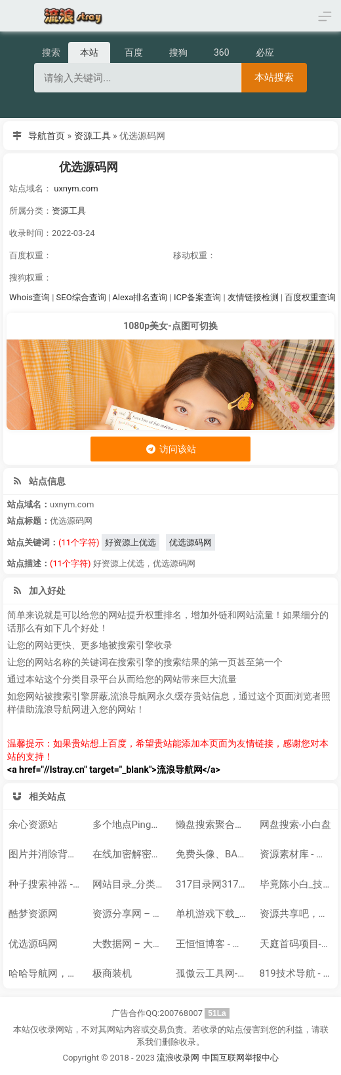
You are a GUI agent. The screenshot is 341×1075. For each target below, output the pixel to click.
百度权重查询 (310, 297)
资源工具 (92, 135)
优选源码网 (88, 167)
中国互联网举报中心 (240, 1058)
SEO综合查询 (81, 297)
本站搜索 (274, 77)
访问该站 (170, 449)
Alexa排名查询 (139, 297)
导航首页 (46, 135)
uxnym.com (76, 188)
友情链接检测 (253, 297)
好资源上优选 (130, 542)
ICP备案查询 (197, 297)
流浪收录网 (178, 1058)
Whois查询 (29, 297)
